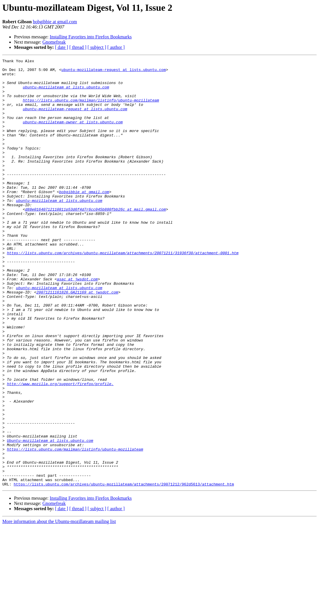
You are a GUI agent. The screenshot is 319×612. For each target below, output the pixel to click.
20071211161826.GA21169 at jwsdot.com (77, 339)
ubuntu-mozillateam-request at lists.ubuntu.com (113, 72)
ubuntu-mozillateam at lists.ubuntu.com (66, 93)
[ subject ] (97, 47)
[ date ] (61, 47)
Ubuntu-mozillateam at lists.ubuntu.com (50, 517)
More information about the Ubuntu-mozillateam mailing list (59, 606)
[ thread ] (77, 47)
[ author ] (116, 47)
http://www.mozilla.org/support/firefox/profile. (60, 449)
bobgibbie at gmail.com (55, 21)
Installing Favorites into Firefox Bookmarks (91, 36)
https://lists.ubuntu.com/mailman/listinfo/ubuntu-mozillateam (91, 108)
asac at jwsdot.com (77, 323)
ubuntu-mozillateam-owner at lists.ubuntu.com (73, 135)
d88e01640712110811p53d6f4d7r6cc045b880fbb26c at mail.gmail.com (95, 239)
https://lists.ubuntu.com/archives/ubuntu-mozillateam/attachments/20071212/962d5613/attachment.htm (124, 569)
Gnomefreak (54, 42)
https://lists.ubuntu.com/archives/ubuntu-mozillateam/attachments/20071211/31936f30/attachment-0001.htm (123, 292)
